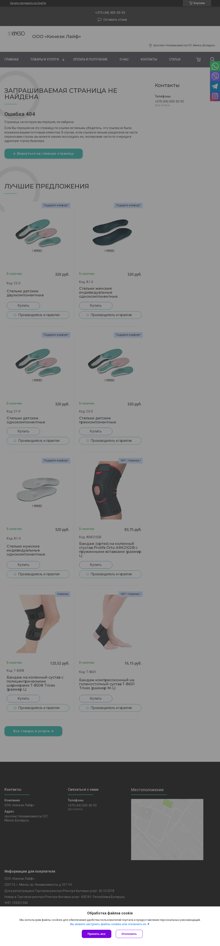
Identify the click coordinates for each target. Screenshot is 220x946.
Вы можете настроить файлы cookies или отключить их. (108, 924)
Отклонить (129, 934)
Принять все (97, 934)
